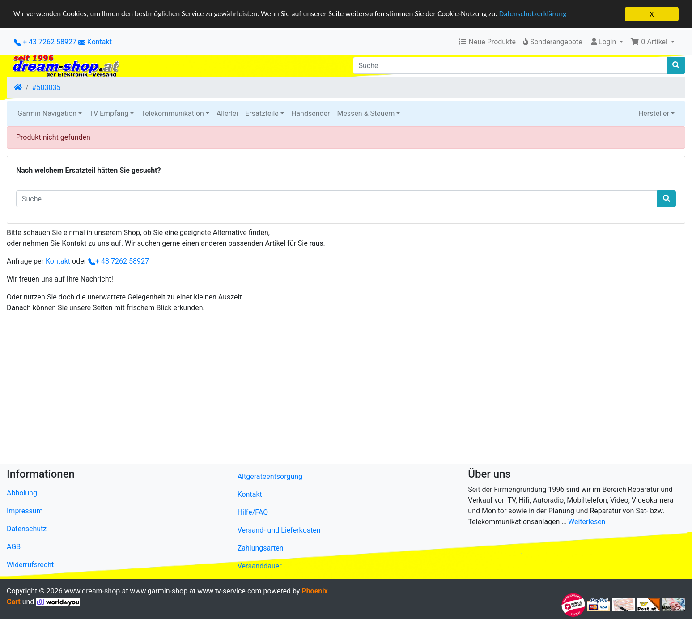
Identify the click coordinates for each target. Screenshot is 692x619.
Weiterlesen (586, 521)
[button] (652, 42)
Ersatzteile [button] (262, 113)
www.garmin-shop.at (162, 591)
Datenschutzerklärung (535, 14)
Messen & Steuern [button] (366, 113)
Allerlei (227, 113)
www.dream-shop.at (96, 591)
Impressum (25, 511)
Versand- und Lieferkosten (279, 530)
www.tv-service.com (229, 591)
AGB (14, 546)
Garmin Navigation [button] (46, 113)
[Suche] (510, 65)
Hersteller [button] (653, 113)
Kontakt (99, 42)
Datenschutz (27, 529)
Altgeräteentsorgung (270, 476)
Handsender (310, 113)
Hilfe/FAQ (253, 512)
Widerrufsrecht (30, 564)
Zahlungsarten (261, 548)
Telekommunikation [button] (172, 113)
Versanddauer (260, 566)
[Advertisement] (275, 398)
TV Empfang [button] (108, 113)
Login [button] (604, 42)
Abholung (22, 493)
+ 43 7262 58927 (45, 42)
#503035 (46, 87)
